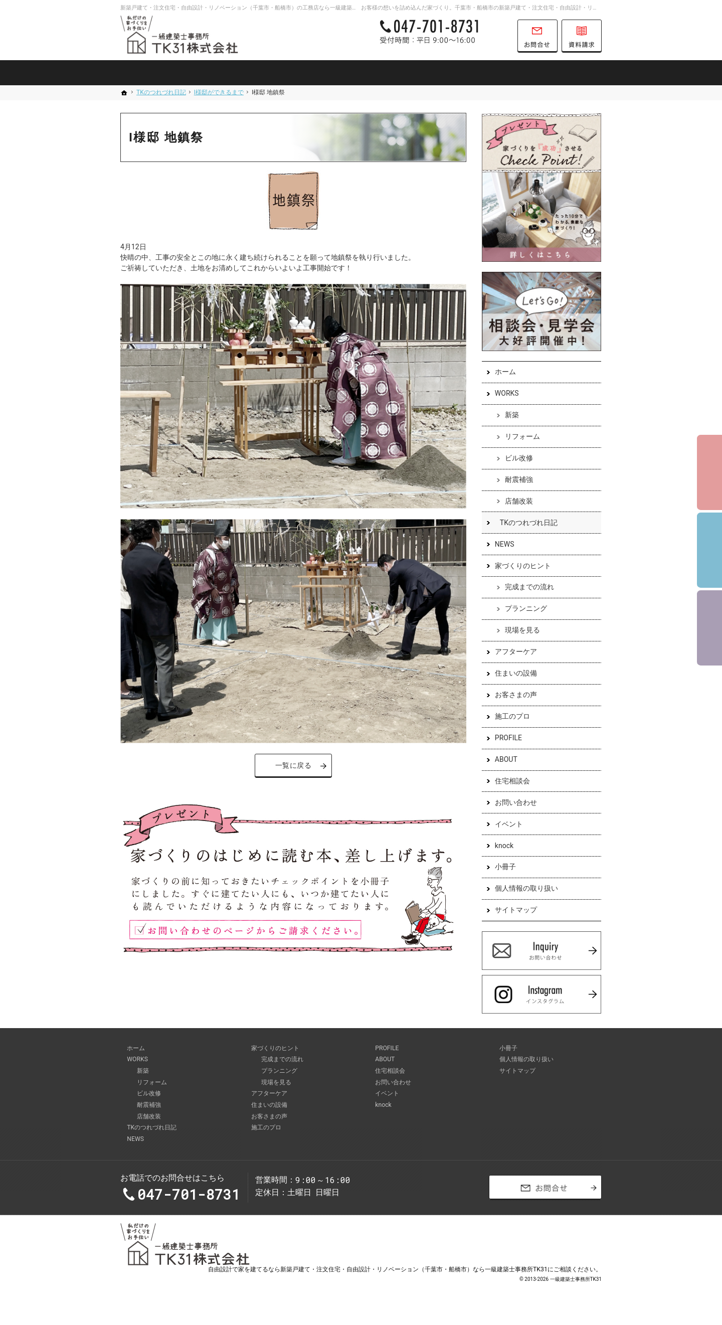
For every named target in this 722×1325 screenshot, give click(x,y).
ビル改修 (518, 459)
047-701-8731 (443, 36)
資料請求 (582, 36)
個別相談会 (709, 550)
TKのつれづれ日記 (528, 523)
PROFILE (507, 739)
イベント (508, 824)
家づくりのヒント (522, 566)
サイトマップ (515, 911)
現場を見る (521, 631)
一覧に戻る (293, 765)
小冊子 (504, 868)
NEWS (504, 545)
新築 (511, 416)
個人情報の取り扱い (526, 889)
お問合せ (537, 36)
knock (503, 846)
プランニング (525, 609)
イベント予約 (709, 472)
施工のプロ (511, 717)
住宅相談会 (511, 781)
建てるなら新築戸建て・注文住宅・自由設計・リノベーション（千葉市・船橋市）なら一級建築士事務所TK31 (399, 1277)
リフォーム (521, 437)
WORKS (506, 394)
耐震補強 (518, 480)
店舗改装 (518, 502)
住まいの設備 (515, 674)
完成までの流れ (529, 588)
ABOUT (505, 760)
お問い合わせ (515, 803)
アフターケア (515, 652)
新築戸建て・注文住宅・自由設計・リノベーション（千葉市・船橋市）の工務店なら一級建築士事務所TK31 (253, 8)
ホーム (504, 373)
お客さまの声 (515, 696)
